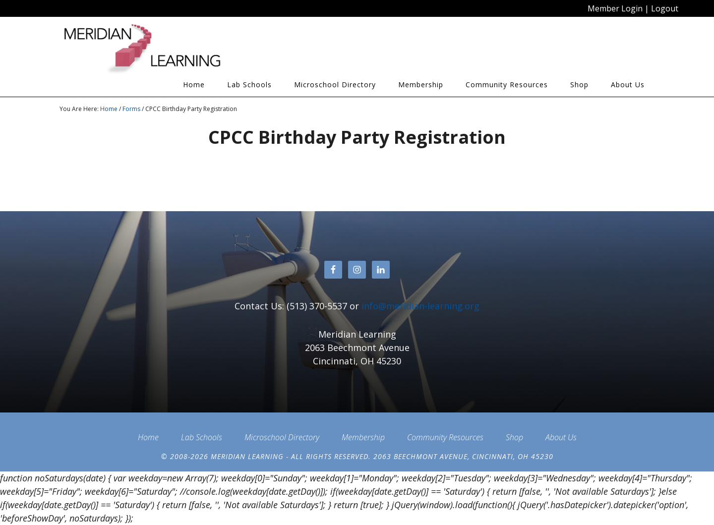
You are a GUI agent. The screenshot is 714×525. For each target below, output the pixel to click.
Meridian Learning (149, 49)
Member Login (615, 8)
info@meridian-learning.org (420, 306)
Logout (664, 8)
